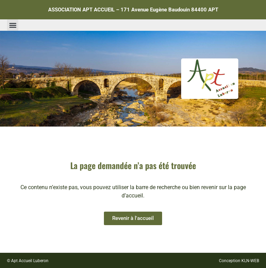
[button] (12, 25)
